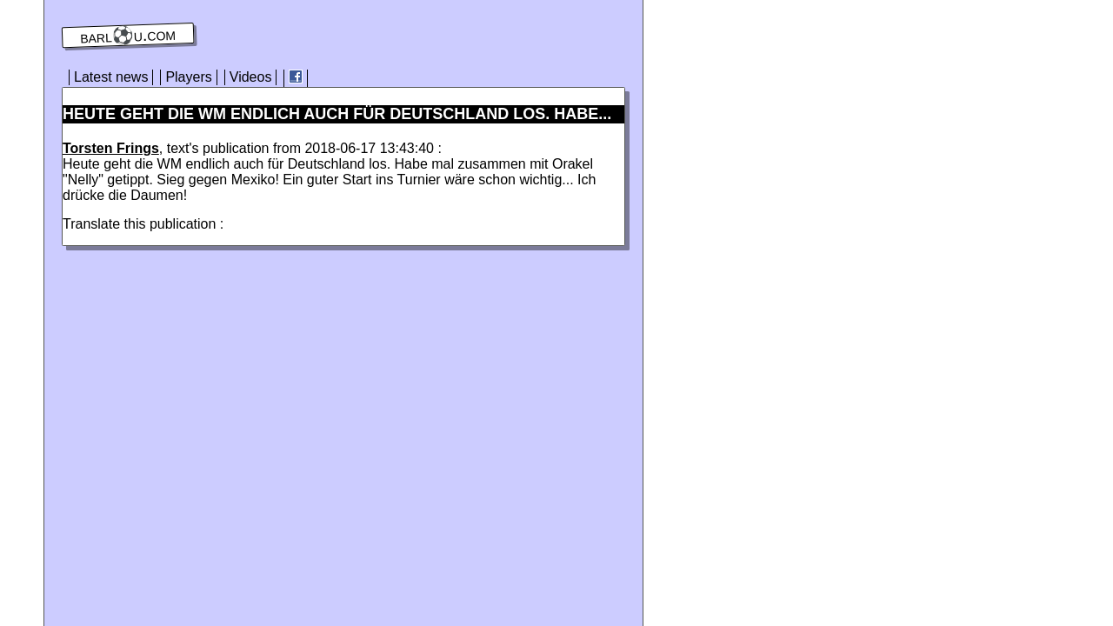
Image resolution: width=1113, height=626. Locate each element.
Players (188, 77)
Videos (251, 77)
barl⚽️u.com (128, 35)
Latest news (111, 77)
